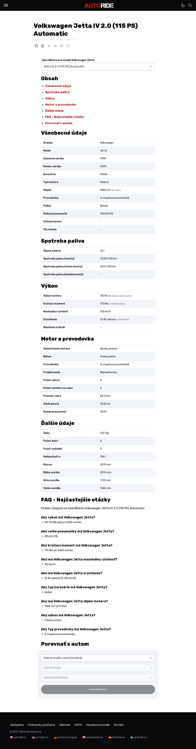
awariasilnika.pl (94, 736)
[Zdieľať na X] (49, 46)
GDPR (86, 724)
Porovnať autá (98, 689)
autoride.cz (19, 736)
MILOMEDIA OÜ (34, 731)
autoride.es (118, 736)
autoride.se (140, 736)
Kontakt (132, 724)
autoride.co (41, 736)
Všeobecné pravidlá (109, 724)
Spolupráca (17, 724)
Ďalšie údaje (54, 110)
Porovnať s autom (58, 123)
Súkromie (71, 724)
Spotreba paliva (57, 92)
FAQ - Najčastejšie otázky (64, 117)
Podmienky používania (45, 724)
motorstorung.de (67, 736)
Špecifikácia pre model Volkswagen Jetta (68, 60)
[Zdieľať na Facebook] (36, 46)
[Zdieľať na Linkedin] (55, 46)
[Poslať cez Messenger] (42, 46)
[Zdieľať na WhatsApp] (61, 46)
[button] (6, 5)
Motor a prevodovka (60, 104)
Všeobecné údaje (58, 86)
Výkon (50, 98)
